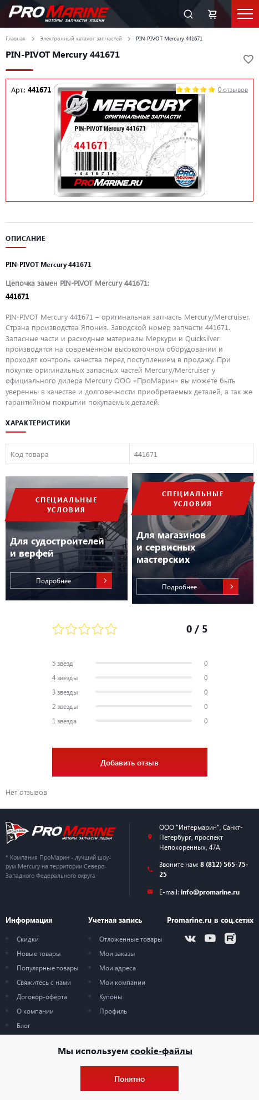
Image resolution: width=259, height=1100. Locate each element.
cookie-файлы (161, 1050)
